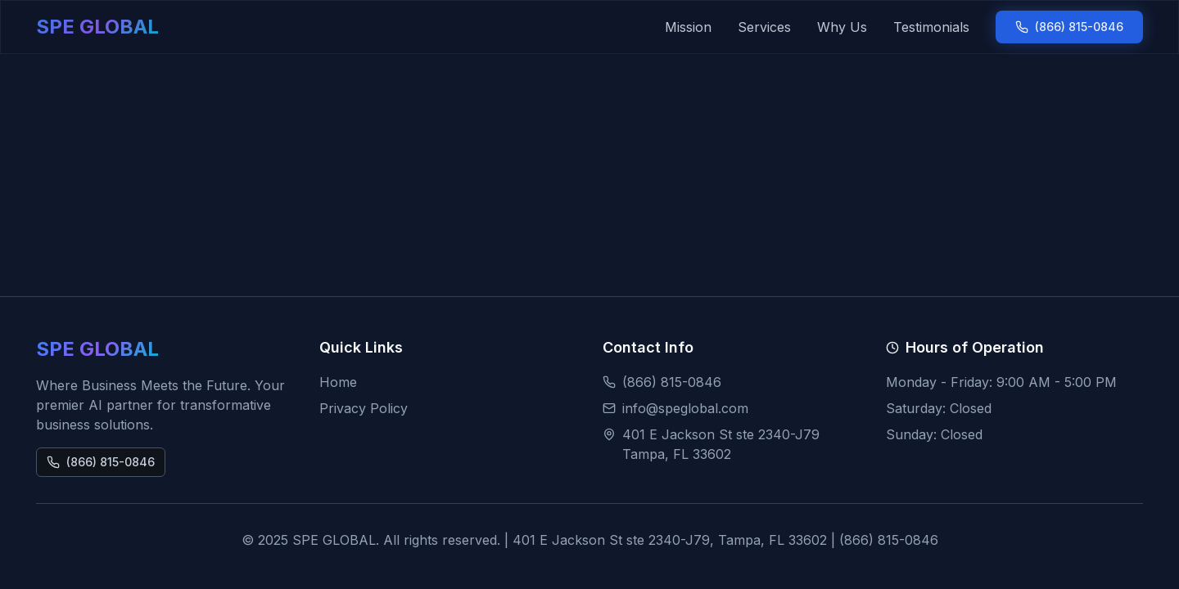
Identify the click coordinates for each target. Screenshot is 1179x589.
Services (764, 27)
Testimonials (931, 27)
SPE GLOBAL (97, 26)
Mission (688, 27)
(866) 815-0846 (1069, 27)
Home (338, 382)
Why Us (842, 27)
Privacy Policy (363, 408)
